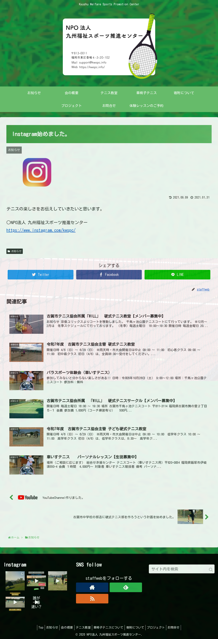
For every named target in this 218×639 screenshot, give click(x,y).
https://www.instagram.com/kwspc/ (41, 230)
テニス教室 (82, 627)
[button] (211, 569)
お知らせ (15, 251)
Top (35, 627)
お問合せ (179, 627)
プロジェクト (160, 627)
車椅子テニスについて (109, 627)
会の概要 (64, 627)
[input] (182, 568)
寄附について (137, 627)
